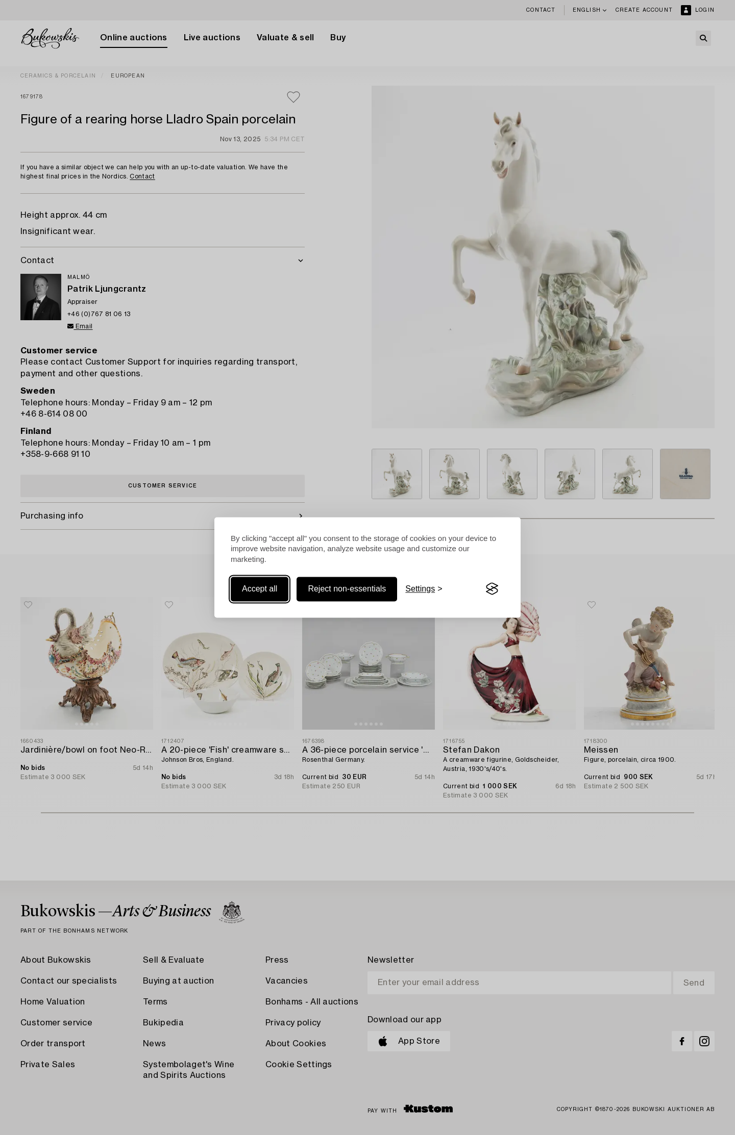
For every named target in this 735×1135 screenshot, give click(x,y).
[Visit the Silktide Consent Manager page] (492, 589)
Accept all (259, 588)
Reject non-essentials (347, 588)
